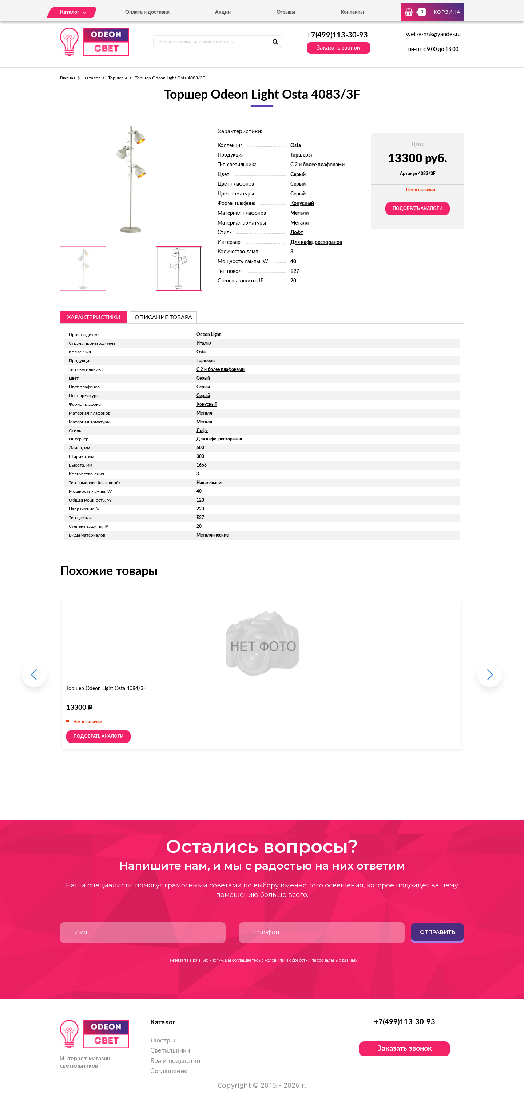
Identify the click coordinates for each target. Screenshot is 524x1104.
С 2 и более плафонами (317, 164)
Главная (67, 78)
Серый (298, 174)
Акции (223, 12)
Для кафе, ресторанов (316, 242)
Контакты (352, 12)
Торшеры (117, 78)
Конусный (302, 203)
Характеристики (93, 317)
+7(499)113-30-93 (337, 35)
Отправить (437, 932)
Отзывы (286, 12)
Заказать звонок (338, 48)
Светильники (170, 1051)
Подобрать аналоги (417, 208)
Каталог (91, 78)
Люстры (162, 1040)
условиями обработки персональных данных (311, 960)
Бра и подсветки (175, 1061)
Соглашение (169, 1071)
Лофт (296, 232)
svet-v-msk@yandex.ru (433, 34)
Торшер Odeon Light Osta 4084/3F (106, 688)
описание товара (163, 317)
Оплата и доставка (147, 12)
